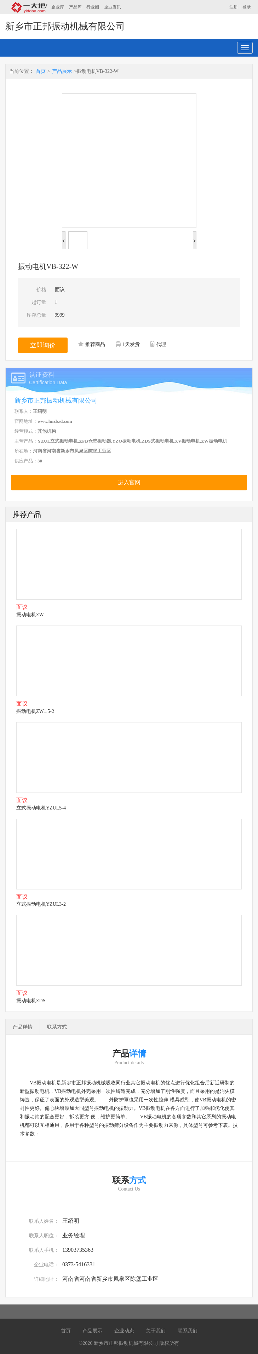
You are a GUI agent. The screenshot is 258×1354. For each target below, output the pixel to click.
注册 (233, 7)
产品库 (75, 7)
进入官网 (129, 482)
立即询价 (43, 345)
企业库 (57, 7)
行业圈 (92, 7)
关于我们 (156, 1330)
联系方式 (57, 1027)
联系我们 (187, 1330)
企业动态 (124, 1330)
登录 (246, 7)
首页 (41, 71)
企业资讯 (112, 7)
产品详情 (23, 1027)
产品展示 (62, 71)
